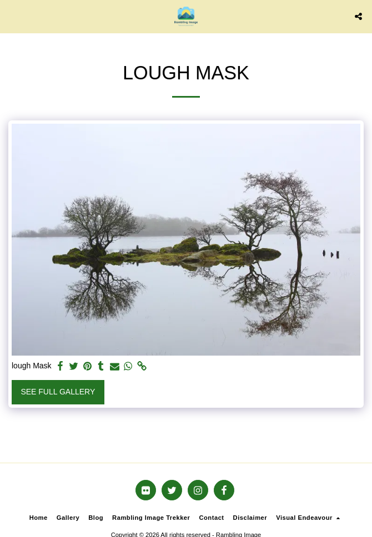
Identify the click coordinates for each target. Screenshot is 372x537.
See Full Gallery (58, 391)
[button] (12, 16)
